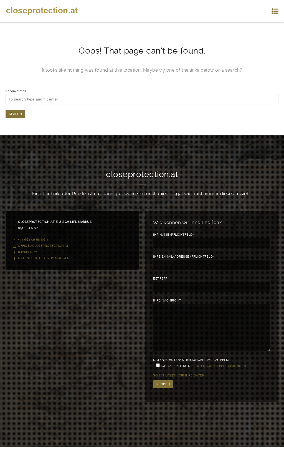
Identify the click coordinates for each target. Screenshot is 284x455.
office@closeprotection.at (43, 246)
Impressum (28, 252)
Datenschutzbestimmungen (44, 258)
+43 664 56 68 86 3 (33, 240)
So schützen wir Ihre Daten (179, 384)
